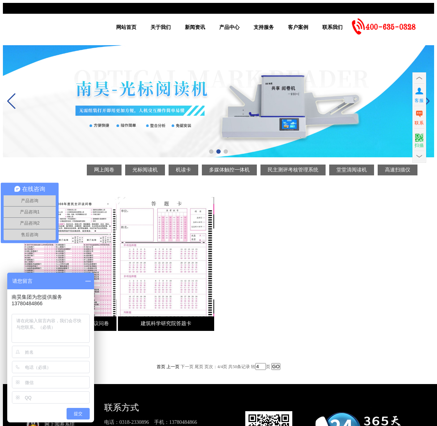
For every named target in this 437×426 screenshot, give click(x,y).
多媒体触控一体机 (229, 169)
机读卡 (183, 169)
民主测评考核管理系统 (293, 169)
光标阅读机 (145, 169)
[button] (211, 151)
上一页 (172, 366)
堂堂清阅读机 (351, 169)
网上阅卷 (104, 169)
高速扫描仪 (397, 169)
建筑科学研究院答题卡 (166, 323)
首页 (161, 366)
